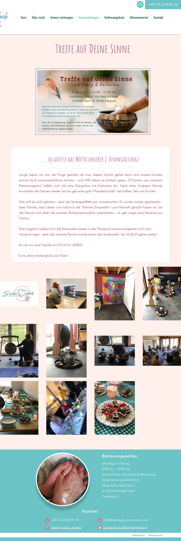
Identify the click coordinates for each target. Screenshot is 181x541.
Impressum (138, 535)
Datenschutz (155, 535)
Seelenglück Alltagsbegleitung (125, 527)
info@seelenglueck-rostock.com (126, 520)
